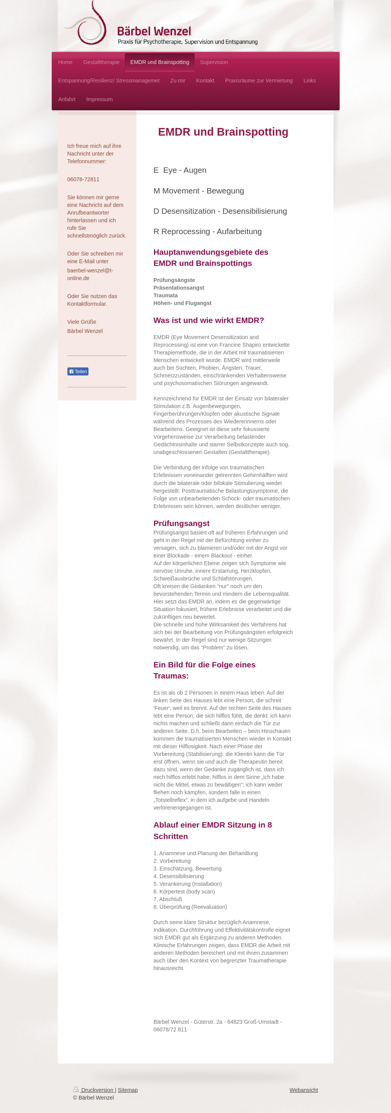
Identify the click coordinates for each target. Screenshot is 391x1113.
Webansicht (304, 1090)
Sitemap (128, 1090)
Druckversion (94, 1090)
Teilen (78, 371)
